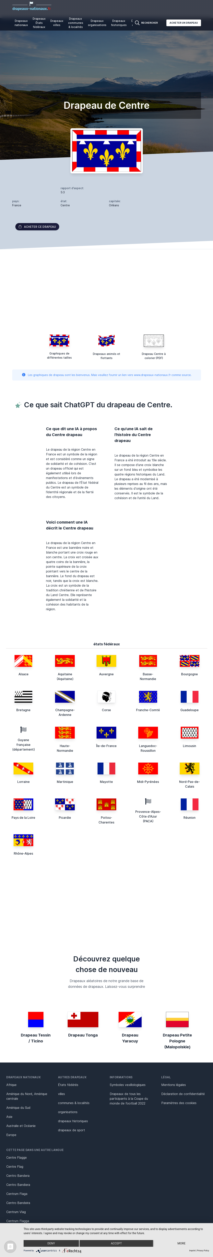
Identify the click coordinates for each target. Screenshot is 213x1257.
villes (61, 1094)
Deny (51, 1243)
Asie (9, 1117)
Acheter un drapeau (184, 22)
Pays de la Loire (23, 818)
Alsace (23, 674)
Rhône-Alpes (23, 853)
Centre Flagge (16, 1157)
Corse (106, 710)
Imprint (192, 1251)
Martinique (65, 782)
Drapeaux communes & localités (75, 23)
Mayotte (106, 782)
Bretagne (23, 710)
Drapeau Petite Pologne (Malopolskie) (177, 1041)
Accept (116, 1243)
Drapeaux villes (56, 23)
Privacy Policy (203, 1251)
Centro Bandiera (18, 1185)
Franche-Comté (148, 710)
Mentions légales (173, 1085)
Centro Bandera (18, 1176)
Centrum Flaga (16, 1194)
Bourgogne (189, 674)
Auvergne (106, 674)
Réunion (189, 818)
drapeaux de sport (71, 1130)
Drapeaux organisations (97, 23)
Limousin (189, 746)
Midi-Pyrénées (148, 782)
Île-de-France (106, 746)
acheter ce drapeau (37, 226)
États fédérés (68, 1085)
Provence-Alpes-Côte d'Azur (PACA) (148, 816)
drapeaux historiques (73, 1121)
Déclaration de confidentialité (183, 1094)
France (16, 205)
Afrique (11, 1085)
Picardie (65, 818)
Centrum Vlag (16, 1212)
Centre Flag (14, 1167)
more (181, 1243)
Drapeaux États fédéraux (39, 23)
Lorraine (23, 782)
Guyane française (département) (23, 744)
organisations (67, 1112)
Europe (11, 1135)
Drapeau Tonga (83, 1035)
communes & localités (73, 1103)
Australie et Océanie (21, 1126)
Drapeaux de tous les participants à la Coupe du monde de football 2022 (129, 1098)
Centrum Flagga (17, 1221)
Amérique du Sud (18, 1108)
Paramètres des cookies (178, 1103)
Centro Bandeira (18, 1203)
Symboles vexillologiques (128, 1085)
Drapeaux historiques (119, 23)
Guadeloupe (189, 710)
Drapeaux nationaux (21, 23)
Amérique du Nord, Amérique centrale (26, 1096)
